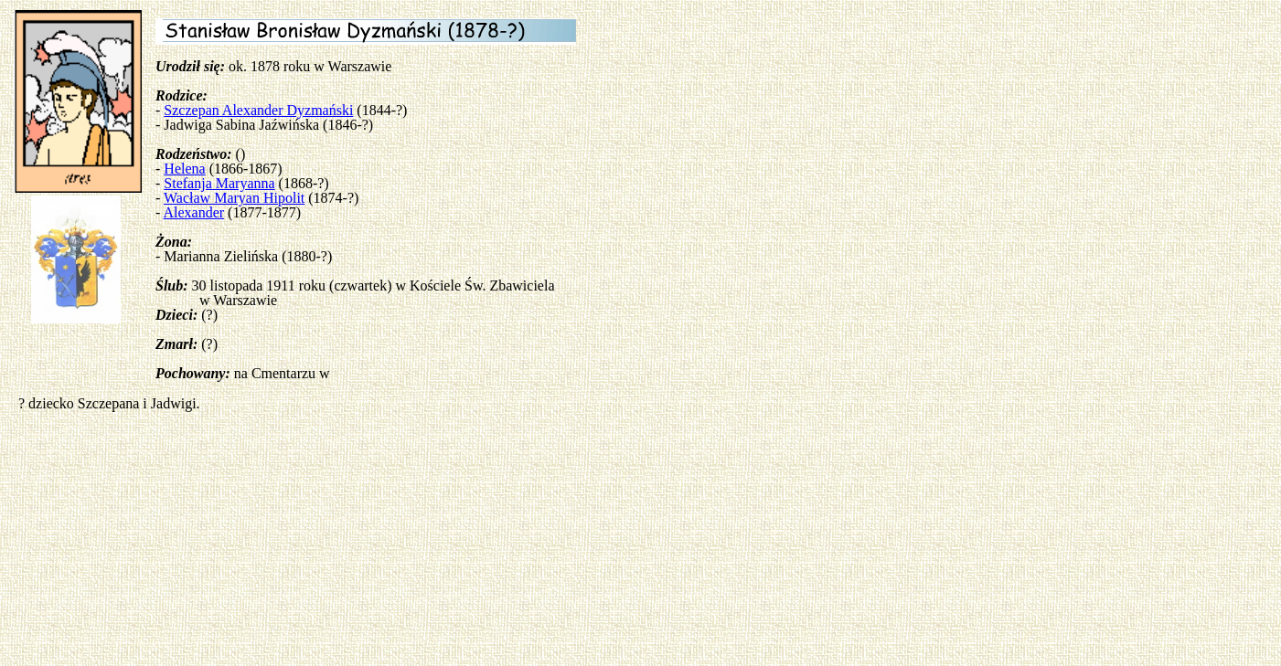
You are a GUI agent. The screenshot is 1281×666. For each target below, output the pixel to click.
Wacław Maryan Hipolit (234, 198)
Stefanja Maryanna (219, 183)
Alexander (193, 212)
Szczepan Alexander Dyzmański (258, 110)
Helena (184, 168)
